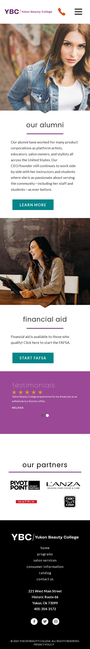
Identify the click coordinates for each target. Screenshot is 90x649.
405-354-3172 (45, 609)
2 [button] (47, 415)
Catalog (45, 573)
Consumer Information (45, 567)
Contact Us (45, 579)
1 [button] (42, 415)
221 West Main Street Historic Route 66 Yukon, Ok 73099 (45, 597)
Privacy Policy (44, 644)
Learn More (33, 205)
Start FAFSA (33, 358)
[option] (45, 399)
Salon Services (45, 560)
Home (45, 548)
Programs (45, 554)
